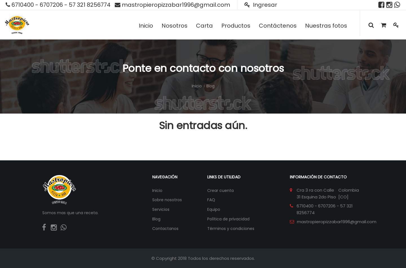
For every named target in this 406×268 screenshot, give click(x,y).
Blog (156, 219)
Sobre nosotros (167, 200)
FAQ (211, 200)
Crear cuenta (220, 190)
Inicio (197, 86)
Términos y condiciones (230, 228)
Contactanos (165, 228)
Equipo (213, 209)
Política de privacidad (228, 219)
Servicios (160, 209)
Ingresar (260, 5)
